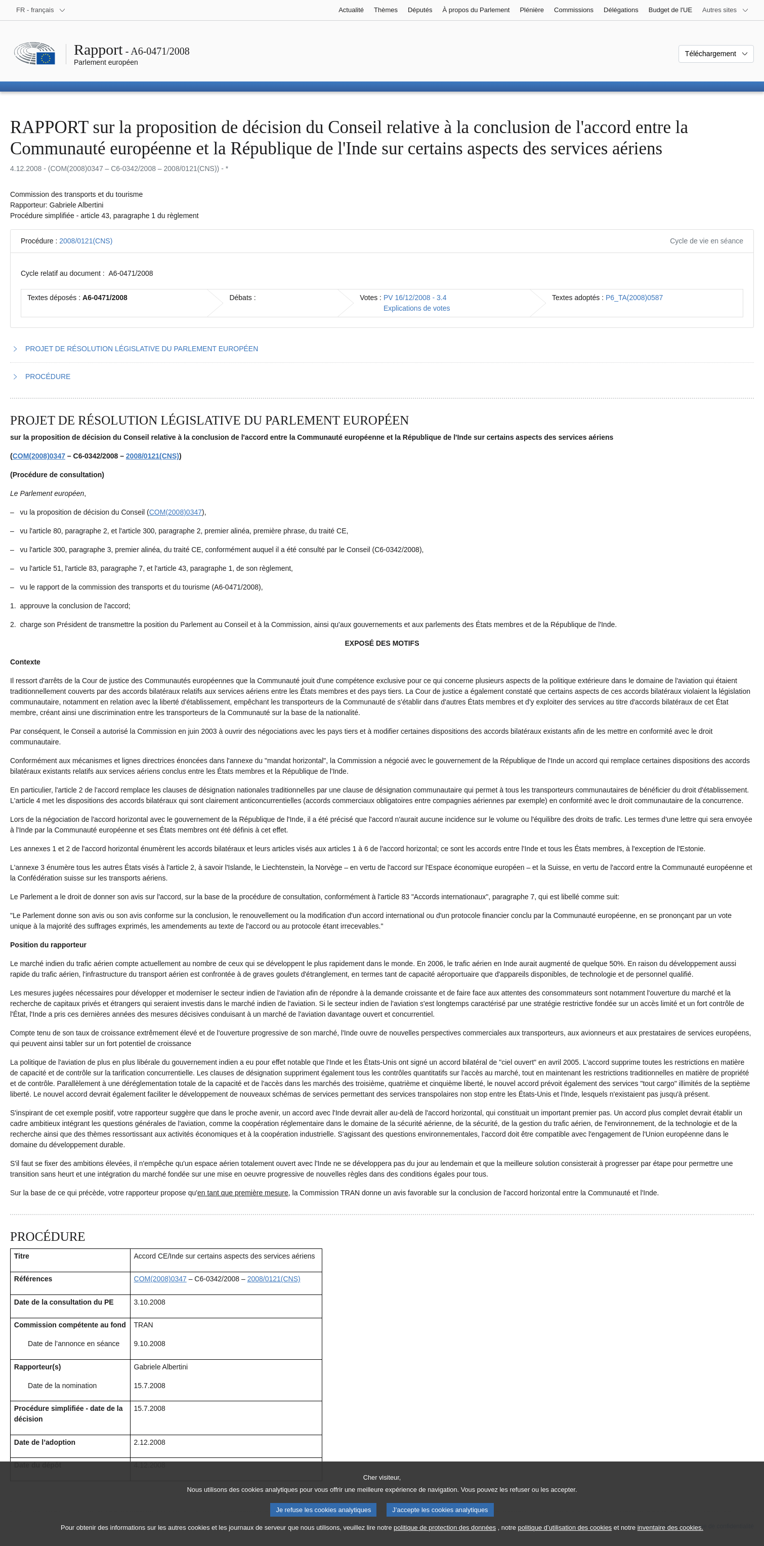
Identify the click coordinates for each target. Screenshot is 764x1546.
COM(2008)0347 (39, 456)
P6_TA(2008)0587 (634, 298)
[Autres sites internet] (725, 10)
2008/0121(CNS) (85, 241)
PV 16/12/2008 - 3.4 (415, 298)
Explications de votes (417, 308)
